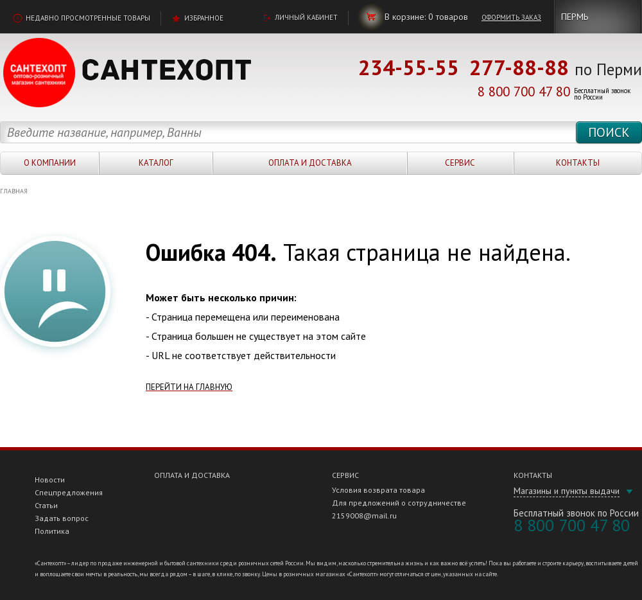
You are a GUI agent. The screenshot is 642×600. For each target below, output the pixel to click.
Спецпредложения (69, 492)
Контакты (578, 162)
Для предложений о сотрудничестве (399, 502)
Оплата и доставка (310, 162)
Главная (14, 191)
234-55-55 (408, 67)
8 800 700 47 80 (524, 91)
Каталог (156, 162)
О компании (50, 162)
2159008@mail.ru (364, 515)
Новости (50, 479)
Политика (52, 531)
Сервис (460, 162)
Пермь (574, 16)
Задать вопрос (62, 518)
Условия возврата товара (378, 490)
